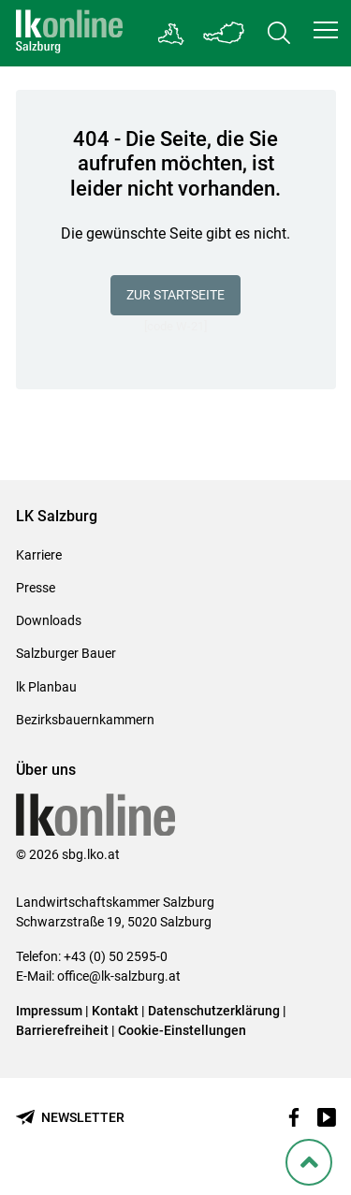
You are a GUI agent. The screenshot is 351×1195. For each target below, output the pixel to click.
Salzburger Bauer (66, 653)
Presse (35, 587)
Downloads (48, 620)
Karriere (39, 554)
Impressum (49, 1010)
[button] (326, 30)
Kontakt (115, 1010)
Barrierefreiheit (62, 1030)
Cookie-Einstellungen (182, 1030)
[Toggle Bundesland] (224, 33)
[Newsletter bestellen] (70, 1118)
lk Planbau (46, 686)
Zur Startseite (175, 294)
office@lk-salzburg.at (119, 976)
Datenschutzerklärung (215, 1010)
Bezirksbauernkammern (85, 719)
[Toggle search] (279, 33)
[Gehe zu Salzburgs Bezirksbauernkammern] (171, 34)
